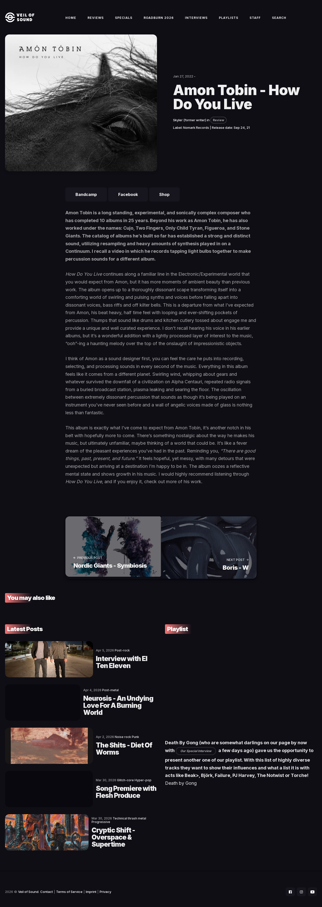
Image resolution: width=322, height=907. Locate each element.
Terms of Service (69, 886)
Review (218, 126)
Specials (123, 20)
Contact (46, 886)
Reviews (96, 20)
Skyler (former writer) (189, 126)
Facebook (128, 200)
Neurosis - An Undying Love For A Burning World (100, 706)
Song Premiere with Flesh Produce (95, 788)
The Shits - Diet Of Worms (96, 747)
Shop (164, 200)
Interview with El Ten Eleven (100, 665)
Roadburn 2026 (159, 20)
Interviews (196, 20)
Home (70, 20)
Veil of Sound (28, 886)
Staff (255, 20)
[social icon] (288, 886)
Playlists (228, 20)
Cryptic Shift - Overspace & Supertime (99, 830)
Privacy (105, 886)
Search (279, 20)
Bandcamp (86, 200)
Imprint (91, 886)
